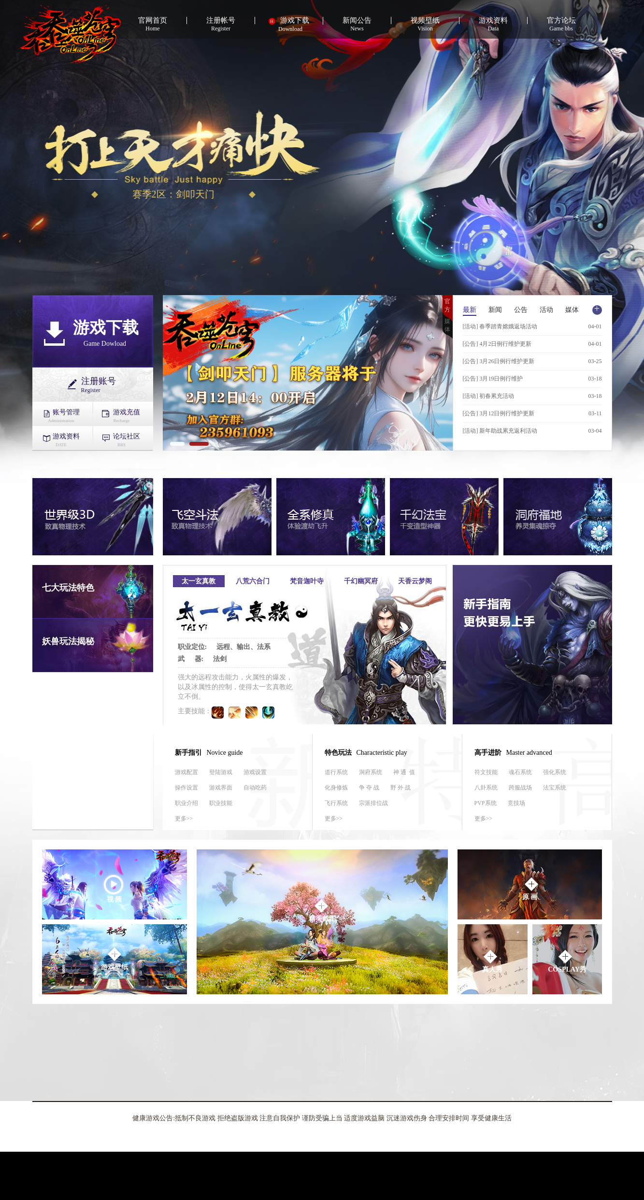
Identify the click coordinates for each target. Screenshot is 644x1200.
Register (221, 24)
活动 (546, 309)
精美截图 (322, 910)
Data (493, 24)
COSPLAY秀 (567, 960)
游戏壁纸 (114, 958)
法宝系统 (554, 787)
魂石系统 (520, 772)
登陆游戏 (220, 772)
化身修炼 (336, 787)
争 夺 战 (369, 787)
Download (289, 24)
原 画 (531, 888)
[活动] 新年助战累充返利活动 (500, 430)
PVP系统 (485, 803)
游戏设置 (255, 772)
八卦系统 (486, 787)
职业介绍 (186, 803)
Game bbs (561, 24)
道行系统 (336, 772)
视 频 (113, 888)
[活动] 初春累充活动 (489, 396)
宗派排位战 (373, 803)
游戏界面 (220, 787)
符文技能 (486, 772)
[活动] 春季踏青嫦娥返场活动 (500, 326)
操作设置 (186, 787)
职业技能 (220, 803)
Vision (425, 24)
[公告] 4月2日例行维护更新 (497, 343)
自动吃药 (255, 787)
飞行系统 (336, 803)
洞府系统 (370, 772)
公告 (521, 309)
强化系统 (554, 772)
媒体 (447, 325)
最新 (469, 309)
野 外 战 (400, 787)
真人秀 (492, 960)
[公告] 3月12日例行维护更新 (499, 413)
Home (153, 24)
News (357, 24)
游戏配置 (186, 772)
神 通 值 (404, 772)
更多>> (184, 818)
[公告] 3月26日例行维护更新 (499, 361)
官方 (447, 305)
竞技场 (516, 803)
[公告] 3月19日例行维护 (493, 378)
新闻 (495, 309)
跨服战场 (520, 787)
